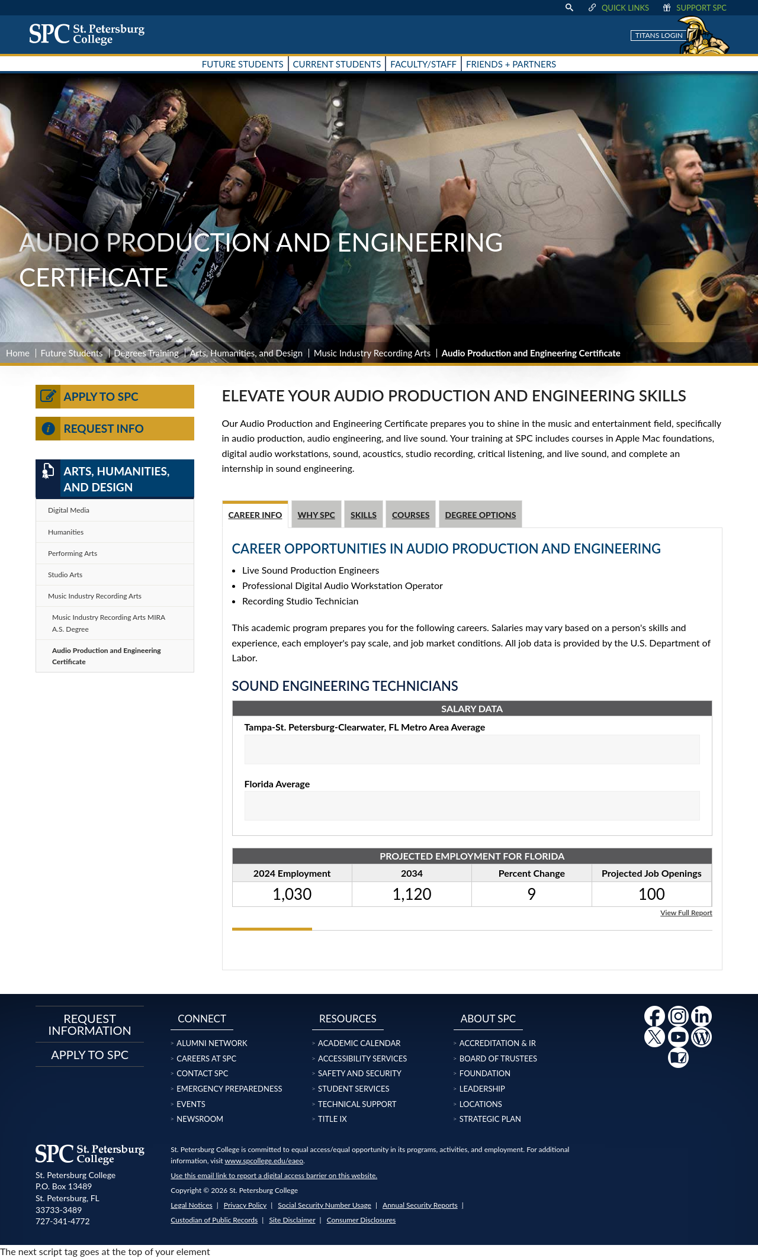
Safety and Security (360, 1073)
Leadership (482, 1088)
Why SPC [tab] (316, 515)
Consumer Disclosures (361, 1219)
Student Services (353, 1088)
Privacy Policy (245, 1205)
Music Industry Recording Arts (372, 353)
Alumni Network (211, 1043)
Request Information (90, 1024)
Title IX (332, 1119)
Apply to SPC (87, 396)
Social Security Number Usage (324, 1205)
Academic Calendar (359, 1043)
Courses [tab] (410, 515)
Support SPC (694, 8)
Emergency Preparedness (229, 1088)
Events (190, 1104)
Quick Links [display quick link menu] (618, 7)
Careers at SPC (206, 1058)
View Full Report (686, 912)
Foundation (485, 1073)
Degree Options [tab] (480, 515)
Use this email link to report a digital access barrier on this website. (274, 1175)
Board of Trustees (498, 1058)
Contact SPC (202, 1073)
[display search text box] (569, 7)
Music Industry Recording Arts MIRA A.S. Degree (108, 623)
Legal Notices (191, 1205)
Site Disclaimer (292, 1219)
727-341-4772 (63, 1221)
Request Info (90, 428)
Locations (481, 1104)
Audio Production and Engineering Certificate (106, 656)
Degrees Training (146, 353)
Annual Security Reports (420, 1205)
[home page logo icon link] (91, 34)
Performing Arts (72, 553)
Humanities (65, 531)
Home (18, 353)
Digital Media (68, 510)
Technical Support (357, 1104)
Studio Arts (65, 574)
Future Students (72, 353)
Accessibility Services (362, 1058)
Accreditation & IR (498, 1043)
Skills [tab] (364, 515)
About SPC (488, 1018)
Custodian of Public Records (214, 1219)
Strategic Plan (490, 1119)
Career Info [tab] (255, 515)
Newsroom (199, 1119)
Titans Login (659, 35)
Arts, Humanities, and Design (246, 353)
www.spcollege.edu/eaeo (263, 1160)
